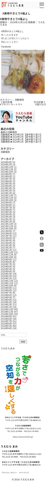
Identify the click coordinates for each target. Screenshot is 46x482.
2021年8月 (6, 233)
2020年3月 (6, 273)
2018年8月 (6, 319)
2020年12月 (7, 252)
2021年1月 (6, 250)
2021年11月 (7, 226)
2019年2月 (6, 304)
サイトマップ (24, 472)
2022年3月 (6, 216)
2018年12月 (7, 309)
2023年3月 (6, 188)
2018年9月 (6, 316)
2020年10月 (7, 257)
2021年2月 (6, 247)
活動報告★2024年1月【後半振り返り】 (21, 139)
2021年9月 (6, 231)
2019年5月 (6, 297)
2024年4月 (6, 162)
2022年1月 (6, 221)
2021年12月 (7, 224)
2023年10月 (7, 171)
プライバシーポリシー (9, 472)
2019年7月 (6, 292)
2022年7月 (6, 207)
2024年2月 (6, 164)
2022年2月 (6, 219)
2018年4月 (6, 328)
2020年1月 (6, 278)
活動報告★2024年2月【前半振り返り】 (21, 136)
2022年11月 (7, 197)
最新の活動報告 (9, 132)
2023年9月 (6, 174)
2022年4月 (6, 214)
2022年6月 (6, 209)
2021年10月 (7, 228)
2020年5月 (6, 269)
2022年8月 (6, 205)
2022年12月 (7, 195)
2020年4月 (6, 271)
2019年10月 (7, 285)
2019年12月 (7, 281)
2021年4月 (6, 243)
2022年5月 (6, 212)
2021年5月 (6, 240)
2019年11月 (7, 283)
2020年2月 (6, 276)
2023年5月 (6, 183)
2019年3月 (6, 302)
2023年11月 (7, 169)
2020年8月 (6, 262)
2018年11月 (7, 311)
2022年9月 (6, 202)
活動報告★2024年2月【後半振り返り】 (21, 134)
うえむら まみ (9, 446)
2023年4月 (6, 186)
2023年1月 (6, 193)
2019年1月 (6, 307)
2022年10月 (7, 200)
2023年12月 (7, 167)
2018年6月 (6, 323)
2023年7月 (6, 178)
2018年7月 (6, 321)
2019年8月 (6, 290)
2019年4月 (6, 299)
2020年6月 (6, 266)
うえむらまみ (8, 348)
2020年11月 (7, 254)
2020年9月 (6, 259)
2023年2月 (6, 190)
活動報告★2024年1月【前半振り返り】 (21, 141)
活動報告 (19, 99)
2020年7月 (6, 264)
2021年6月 (6, 238)
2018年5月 (6, 326)
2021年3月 (6, 245)
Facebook (6, 46)
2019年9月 (6, 288)
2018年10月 (7, 314)
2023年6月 (6, 181)
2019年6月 (6, 295)
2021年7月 (6, 235)
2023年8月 (6, 176)
